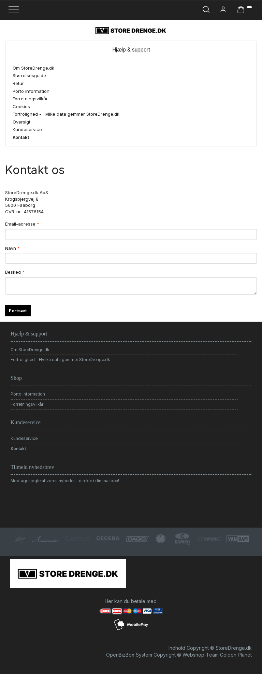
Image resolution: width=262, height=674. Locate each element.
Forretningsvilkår (30, 98)
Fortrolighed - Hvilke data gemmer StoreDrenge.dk (66, 114)
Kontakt (21, 137)
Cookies (21, 106)
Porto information (31, 91)
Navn (10, 248)
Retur (18, 83)
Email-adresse (20, 224)
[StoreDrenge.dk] (131, 30)
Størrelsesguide (29, 75)
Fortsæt (18, 310)
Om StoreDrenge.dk (33, 68)
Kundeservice (27, 129)
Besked (13, 272)
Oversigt (21, 122)
